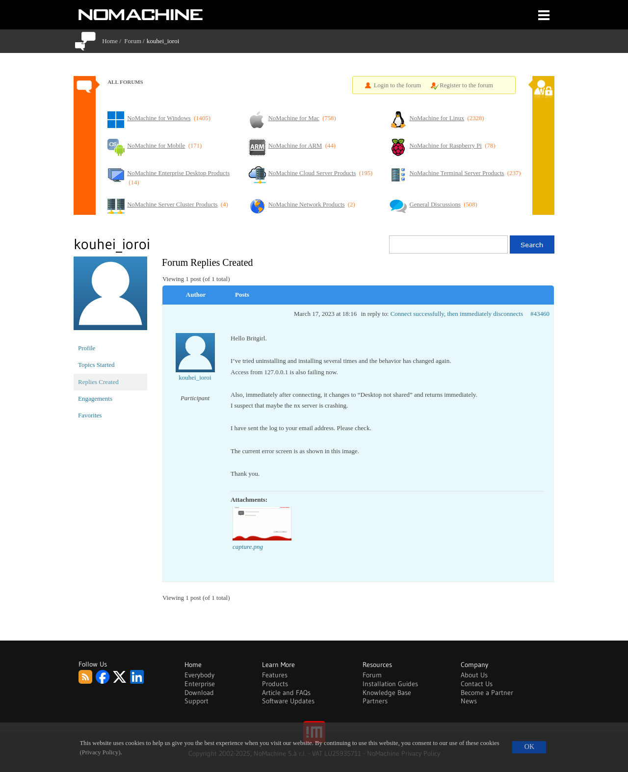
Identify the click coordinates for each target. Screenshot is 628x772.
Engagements (95, 398)
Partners (375, 700)
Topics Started (96, 364)
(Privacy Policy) (100, 752)
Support (196, 700)
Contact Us (477, 683)
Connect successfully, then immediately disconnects (457, 313)
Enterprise (199, 683)
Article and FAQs (286, 692)
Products (275, 683)
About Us (474, 674)
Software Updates (288, 700)
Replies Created (98, 382)
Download (199, 692)
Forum (132, 41)
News (469, 700)
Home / (113, 41)
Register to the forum (466, 85)
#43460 (540, 313)
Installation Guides (390, 683)
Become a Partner (487, 692)
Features (275, 674)
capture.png (248, 546)
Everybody (199, 674)
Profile (86, 348)
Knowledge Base (387, 692)
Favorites (90, 415)
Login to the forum (397, 85)
